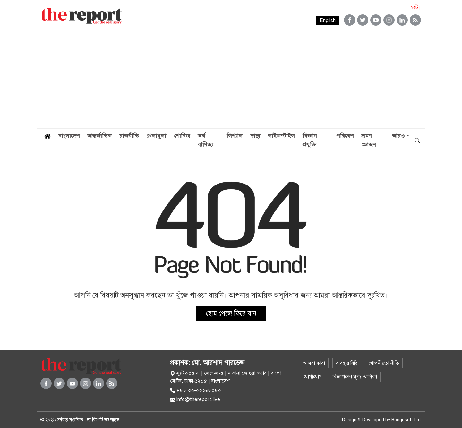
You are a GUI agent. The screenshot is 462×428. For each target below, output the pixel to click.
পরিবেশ (345, 135)
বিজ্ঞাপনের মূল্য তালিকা (355, 377)
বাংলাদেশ (69, 135)
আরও (398, 135)
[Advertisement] (231, 80)
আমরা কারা (314, 363)
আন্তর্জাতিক (99, 135)
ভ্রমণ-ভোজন (368, 140)
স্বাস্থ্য (255, 135)
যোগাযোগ (312, 377)
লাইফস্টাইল (281, 135)
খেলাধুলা (156, 135)
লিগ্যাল (235, 135)
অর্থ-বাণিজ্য (205, 140)
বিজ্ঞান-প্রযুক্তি (311, 140)
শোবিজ (182, 135)
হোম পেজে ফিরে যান (231, 313)
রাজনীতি (129, 135)
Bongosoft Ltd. (406, 420)
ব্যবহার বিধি (346, 363)
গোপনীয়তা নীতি (383, 363)
